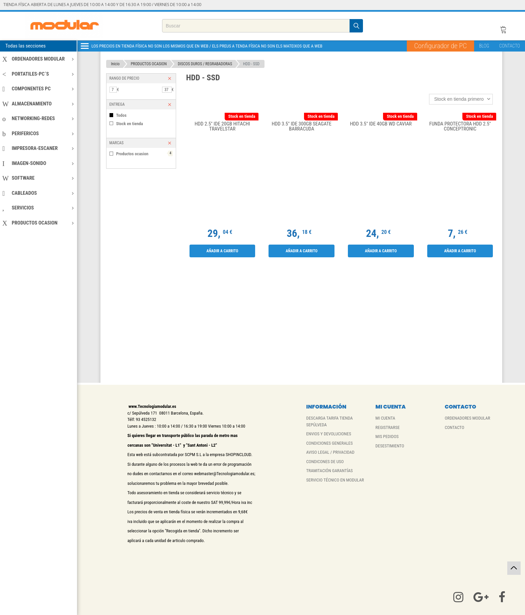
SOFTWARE (38, 178)
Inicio (115, 64)
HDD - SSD (251, 64)
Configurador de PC (440, 46)
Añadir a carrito (222, 251)
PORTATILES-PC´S (38, 74)
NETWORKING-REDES (38, 118)
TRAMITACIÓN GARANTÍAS (329, 470)
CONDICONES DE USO (325, 461)
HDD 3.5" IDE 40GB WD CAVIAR (380, 124)
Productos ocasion (144, 153)
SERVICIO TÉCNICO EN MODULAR (335, 479)
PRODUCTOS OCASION (38, 223)
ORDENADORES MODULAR (38, 59)
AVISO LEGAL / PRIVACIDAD (330, 452)
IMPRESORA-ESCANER (38, 148)
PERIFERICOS (38, 133)
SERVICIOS (38, 207)
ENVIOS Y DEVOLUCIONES (328, 433)
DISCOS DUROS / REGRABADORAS (205, 64)
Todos (121, 115)
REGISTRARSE (387, 427)
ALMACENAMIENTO (38, 103)
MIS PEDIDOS (386, 436)
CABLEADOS (38, 193)
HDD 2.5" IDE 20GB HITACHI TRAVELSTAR (222, 126)
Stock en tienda (129, 123)
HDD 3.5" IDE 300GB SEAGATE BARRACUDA (301, 126)
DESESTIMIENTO (389, 445)
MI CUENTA (385, 418)
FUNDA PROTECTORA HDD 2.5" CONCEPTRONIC (460, 126)
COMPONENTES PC (38, 88)
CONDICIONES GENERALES (329, 443)
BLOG (484, 46)
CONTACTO (509, 46)
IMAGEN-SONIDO (38, 163)
